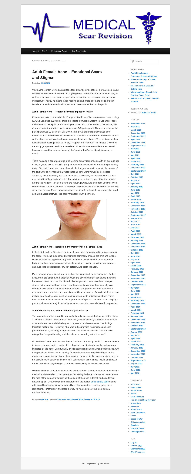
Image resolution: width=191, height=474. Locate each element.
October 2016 (137, 250)
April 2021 (135, 158)
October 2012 (137, 357)
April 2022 (135, 139)
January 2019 (137, 187)
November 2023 (138, 123)
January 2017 (137, 240)
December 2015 (138, 275)
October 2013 (137, 326)
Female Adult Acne (92, 399)
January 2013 (137, 348)
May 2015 (135, 294)
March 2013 (136, 341)
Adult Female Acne (75, 399)
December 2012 (138, 351)
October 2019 (137, 177)
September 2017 (138, 215)
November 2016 (138, 247)
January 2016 (137, 272)
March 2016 (136, 266)
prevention (136, 403)
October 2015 (137, 281)
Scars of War (137, 419)
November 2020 (138, 168)
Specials (135, 425)
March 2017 (136, 234)
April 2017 (135, 231)
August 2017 (136, 218)
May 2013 (135, 335)
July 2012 (135, 367)
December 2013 (138, 319)
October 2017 (137, 212)
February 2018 (137, 202)
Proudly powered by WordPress (95, 463)
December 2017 (138, 206)
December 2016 (138, 243)
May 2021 (135, 155)
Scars (133, 416)
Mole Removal (137, 397)
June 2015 (135, 291)
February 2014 (137, 313)
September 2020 (138, 171)
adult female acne (100, 381)
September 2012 (138, 360)
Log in (134, 442)
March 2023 (136, 130)
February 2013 (137, 345)
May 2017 (135, 228)
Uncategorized (137, 431)
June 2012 (135, 370)
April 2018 (135, 196)
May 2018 (135, 193)
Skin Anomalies (138, 422)
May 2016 (135, 259)
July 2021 (135, 149)
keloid (133, 393)
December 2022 (138, 133)
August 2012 (136, 364)
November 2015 (138, 278)
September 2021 (138, 145)
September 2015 (138, 285)
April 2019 (135, 183)
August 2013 (136, 332)
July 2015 (135, 288)
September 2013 (138, 329)
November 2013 (138, 322)
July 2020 (135, 174)
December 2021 (138, 142)
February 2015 (137, 300)
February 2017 (137, 237)
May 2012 (135, 373)
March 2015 (136, 297)
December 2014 (138, 303)
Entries (136, 446)
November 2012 (138, 354)
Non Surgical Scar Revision (143, 400)
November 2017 (138, 209)
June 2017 (135, 224)
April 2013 (135, 338)
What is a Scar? (40, 51)
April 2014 (135, 307)
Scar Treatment (138, 412)
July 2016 (135, 253)
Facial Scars (136, 390)
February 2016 (137, 269)
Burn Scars (136, 387)
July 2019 (135, 180)
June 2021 (135, 152)
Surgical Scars (137, 428)
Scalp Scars (136, 409)
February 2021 (137, 164)
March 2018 (136, 199)
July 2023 (135, 126)
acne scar (44, 399)
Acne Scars (61, 399)
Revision (135, 406)
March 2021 (136, 161)
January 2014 (137, 316)
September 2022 (138, 136)
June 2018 (135, 190)
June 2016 (135, 256)
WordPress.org (138, 452)
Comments (138, 449)
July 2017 (135, 221)
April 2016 (135, 262)
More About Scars (59, 51)
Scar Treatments (78, 51)
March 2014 (136, 310)
